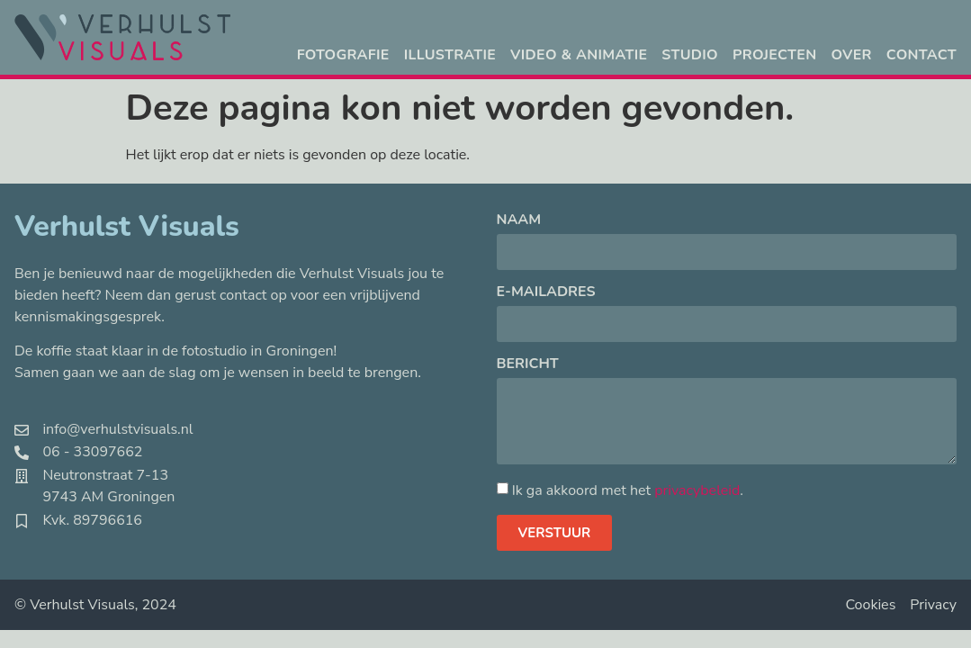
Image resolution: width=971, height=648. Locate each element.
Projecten (774, 55)
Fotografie (343, 55)
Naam (519, 221)
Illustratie (450, 55)
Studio (689, 55)
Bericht (528, 365)
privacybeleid (697, 490)
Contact (921, 55)
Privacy (933, 605)
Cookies (870, 605)
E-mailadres (546, 293)
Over (851, 55)
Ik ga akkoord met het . (627, 490)
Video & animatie (578, 55)
